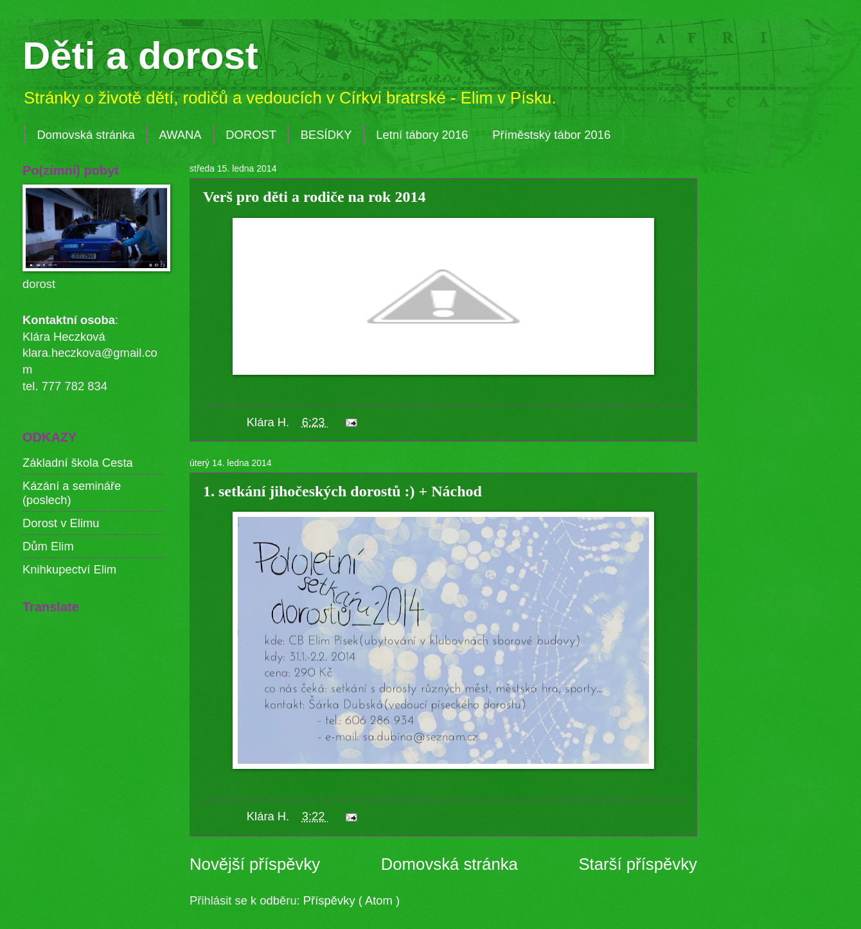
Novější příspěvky (255, 864)
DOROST (251, 134)
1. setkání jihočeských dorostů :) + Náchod (342, 491)
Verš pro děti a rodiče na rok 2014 (314, 196)
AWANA (180, 134)
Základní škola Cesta (77, 462)
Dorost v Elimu (61, 523)
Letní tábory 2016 (422, 134)
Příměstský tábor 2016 (551, 134)
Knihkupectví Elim (69, 569)
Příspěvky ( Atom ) (351, 900)
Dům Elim (48, 546)
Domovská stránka (85, 134)
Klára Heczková (63, 336)
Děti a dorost (140, 55)
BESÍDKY (326, 134)
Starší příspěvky (637, 864)
